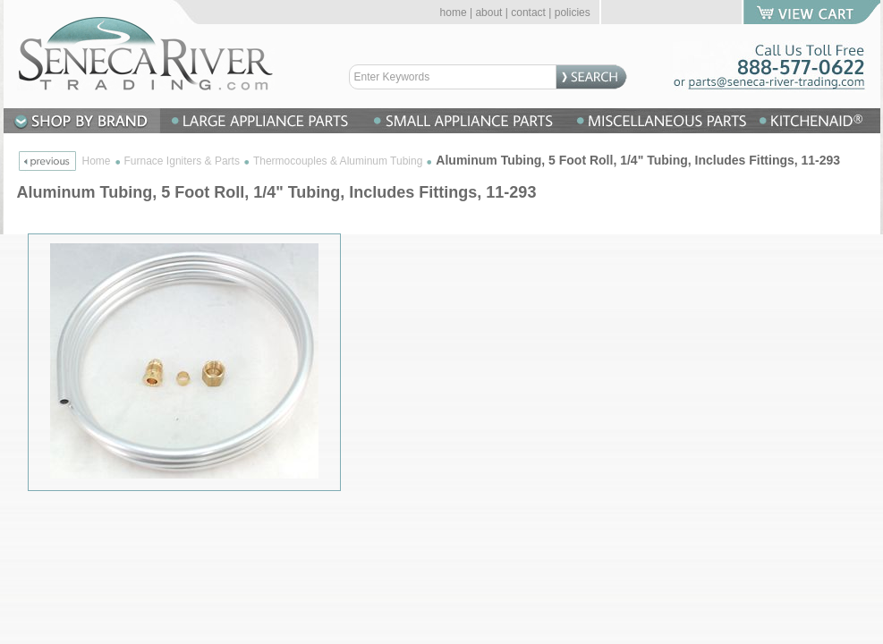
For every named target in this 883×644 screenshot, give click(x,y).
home (453, 12)
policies (572, 12)
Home (96, 161)
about (488, 12)
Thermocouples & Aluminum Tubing (337, 161)
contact (528, 12)
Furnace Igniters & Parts (182, 161)
